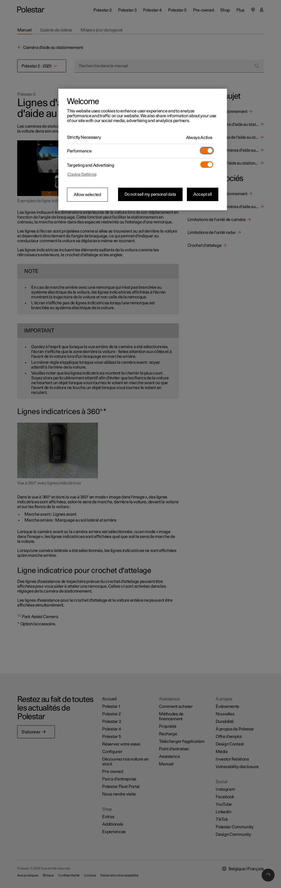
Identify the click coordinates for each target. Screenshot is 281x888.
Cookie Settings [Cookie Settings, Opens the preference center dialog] (82, 174)
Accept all (202, 194)
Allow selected (87, 194)
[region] (142, 149)
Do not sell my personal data (150, 194)
